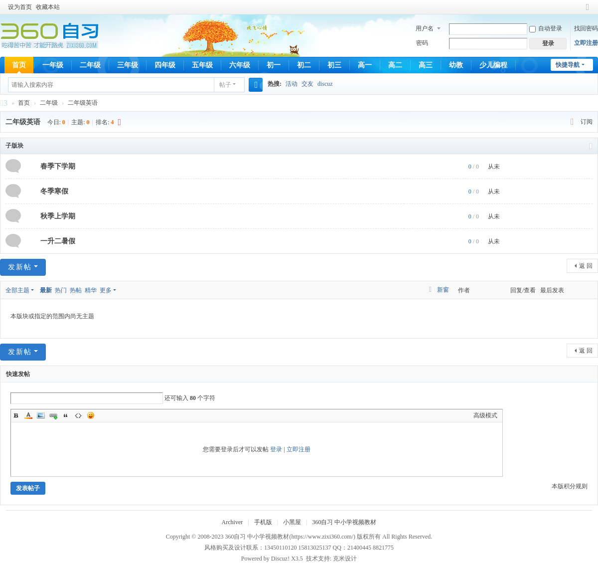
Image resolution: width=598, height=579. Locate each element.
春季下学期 (57, 166)
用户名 (425, 28)
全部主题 (17, 290)
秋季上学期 (57, 216)
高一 (365, 65)
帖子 (225, 84)
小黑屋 (292, 522)
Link (53, 415)
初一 (274, 65)
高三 (426, 65)
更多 (106, 290)
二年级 (90, 65)
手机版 (263, 522)
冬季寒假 (54, 191)
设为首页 (20, 6)
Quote (66, 415)
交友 (307, 83)
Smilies (91, 415)
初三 (334, 65)
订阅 (587, 121)
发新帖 (20, 267)
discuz (325, 83)
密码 (422, 42)
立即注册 (586, 42)
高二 (395, 65)
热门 (61, 290)
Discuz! (280, 558)
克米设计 (345, 558)
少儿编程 (493, 65)
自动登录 (545, 28)
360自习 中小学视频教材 (4, 104)
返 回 (586, 265)
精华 (91, 290)
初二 (304, 65)
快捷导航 (568, 64)
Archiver (232, 522)
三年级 (127, 65)
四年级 (164, 65)
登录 (276, 449)
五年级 (202, 65)
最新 (46, 290)
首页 (19, 65)
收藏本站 (48, 6)
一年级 (52, 65)
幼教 (456, 65)
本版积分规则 (570, 486)
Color (28, 415)
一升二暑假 (57, 241)
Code (78, 415)
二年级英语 (83, 102)
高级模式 (485, 415)
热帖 (76, 290)
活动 (292, 83)
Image (41, 415)
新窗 (443, 289)
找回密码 (586, 28)
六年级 (239, 65)
